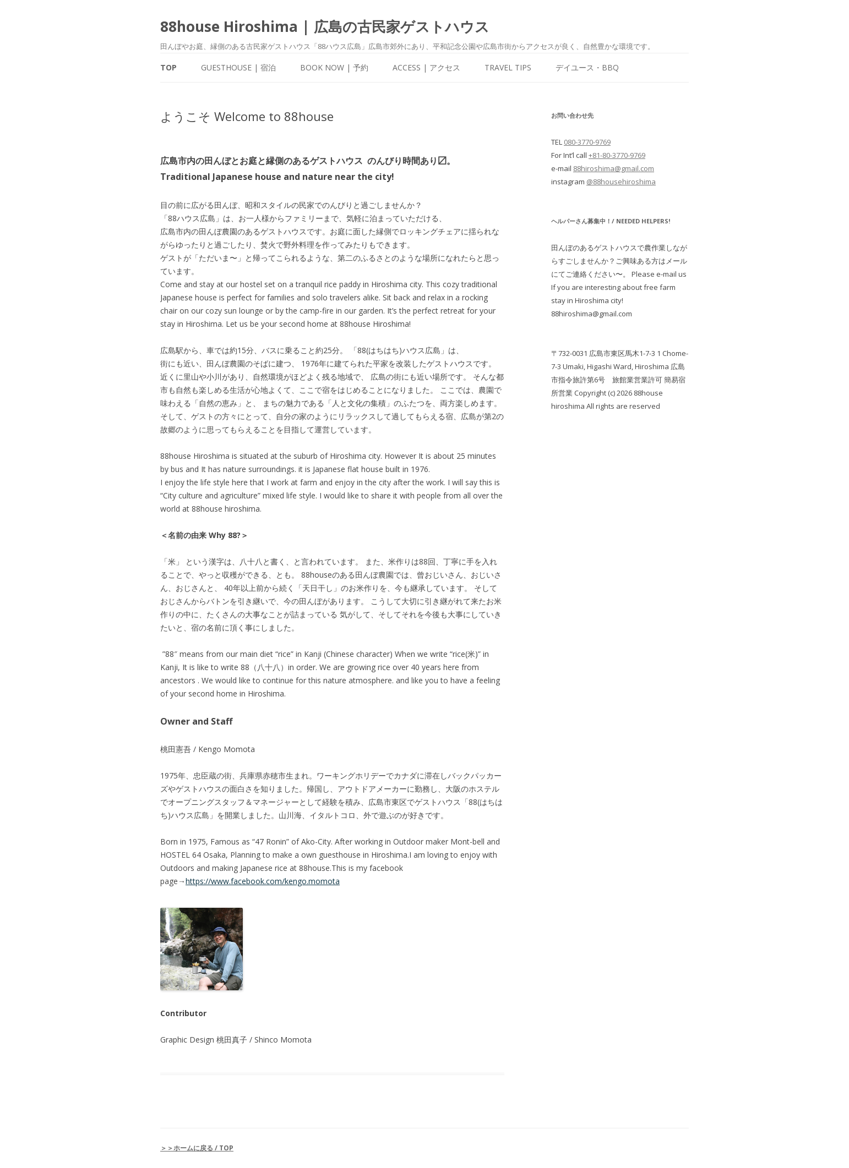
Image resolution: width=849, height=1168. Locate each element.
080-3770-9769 (587, 142)
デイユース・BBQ (587, 67)
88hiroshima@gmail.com (613, 168)
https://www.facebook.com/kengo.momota (263, 881)
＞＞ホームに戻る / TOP (196, 1148)
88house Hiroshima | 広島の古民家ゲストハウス (324, 26)
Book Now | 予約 (334, 67)
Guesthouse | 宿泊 (238, 67)
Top (168, 67)
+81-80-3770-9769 (617, 155)
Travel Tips (508, 67)
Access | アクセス (426, 67)
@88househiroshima (621, 182)
